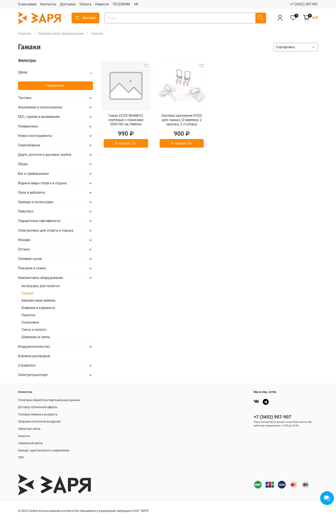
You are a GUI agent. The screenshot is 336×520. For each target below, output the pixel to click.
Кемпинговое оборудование (61, 33)
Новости (102, 4)
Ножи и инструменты (35, 136)
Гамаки (27, 293)
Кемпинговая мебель (38, 300)
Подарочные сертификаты (39, 221)
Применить (55, 86)
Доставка (68, 4)
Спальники (30, 322)
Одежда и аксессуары (35, 202)
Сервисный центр (30, 443)
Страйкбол (26, 365)
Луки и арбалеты (31, 192)
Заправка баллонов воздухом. (39, 421)
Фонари (24, 240)
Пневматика (28, 126)
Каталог (85, 18)
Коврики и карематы (38, 308)
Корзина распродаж (34, 356)
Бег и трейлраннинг (33, 174)
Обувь (23, 164)
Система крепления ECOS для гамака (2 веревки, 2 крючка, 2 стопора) (181, 120)
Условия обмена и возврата (37, 414)
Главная (24, 33)
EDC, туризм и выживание (39, 117)
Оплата (85, 4)
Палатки (28, 315)
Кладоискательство (34, 347)
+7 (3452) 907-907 (304, 4)
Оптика (24, 249)
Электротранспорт (33, 375)
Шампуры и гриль (35, 337)
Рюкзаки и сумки (32, 268)
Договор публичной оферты (37, 407)
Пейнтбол (25, 211)
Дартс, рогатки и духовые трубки (44, 155)
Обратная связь (29, 429)
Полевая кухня (30, 259)
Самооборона (29, 145)
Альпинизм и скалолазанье (40, 107)
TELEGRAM (121, 4)
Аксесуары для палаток (40, 286)
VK (136, 4)
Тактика (24, 98)
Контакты (48, 4)
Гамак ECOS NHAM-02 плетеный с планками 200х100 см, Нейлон (125, 120)
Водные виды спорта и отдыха (42, 183)
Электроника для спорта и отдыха (45, 230)
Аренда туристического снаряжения (43, 450)
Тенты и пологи (33, 330)
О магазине (27, 4)
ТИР (21, 457)
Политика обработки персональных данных (49, 400)
